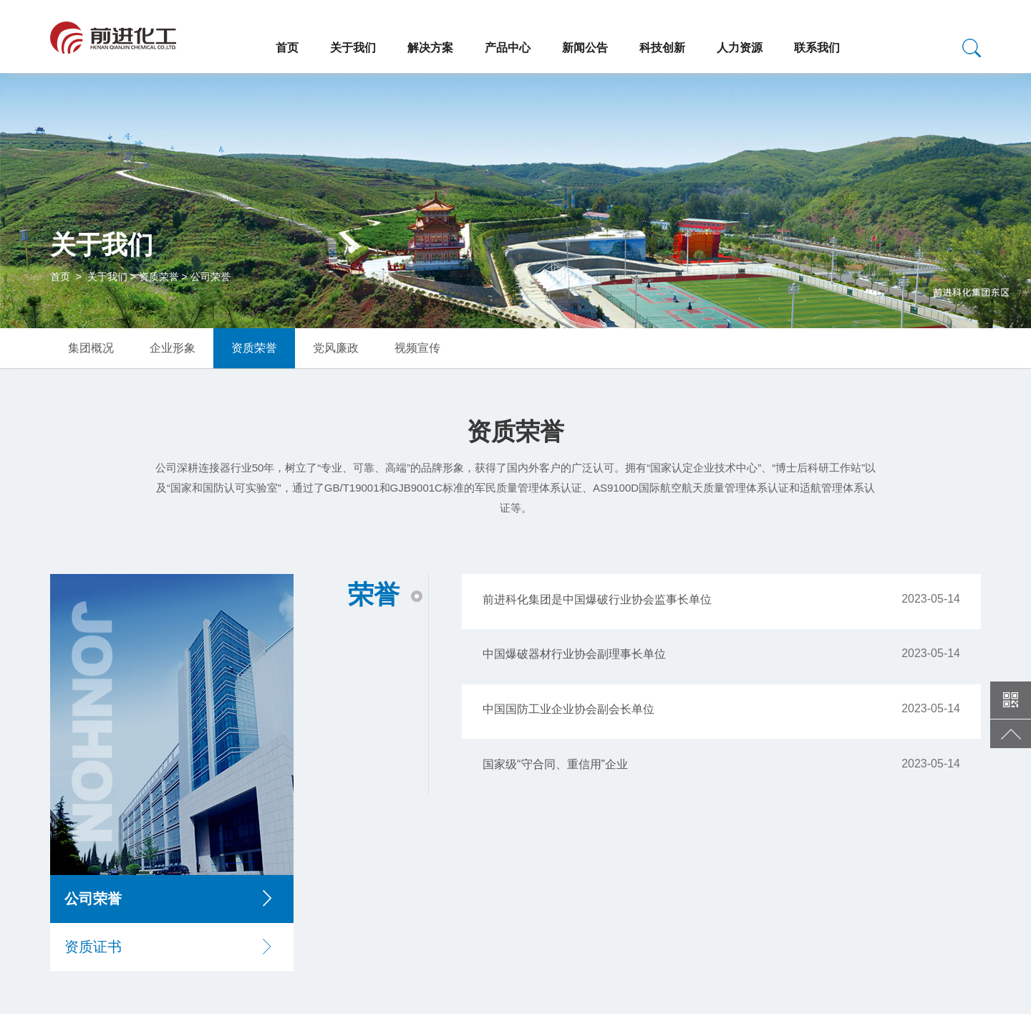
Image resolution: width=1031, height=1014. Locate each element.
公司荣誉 (210, 276)
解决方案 (430, 48)
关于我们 (353, 48)
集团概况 (91, 348)
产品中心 (508, 48)
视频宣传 (417, 348)
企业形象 (172, 348)
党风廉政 (336, 348)
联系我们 (817, 48)
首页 (287, 48)
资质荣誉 (159, 276)
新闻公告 (585, 48)
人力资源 (740, 48)
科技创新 (662, 48)
